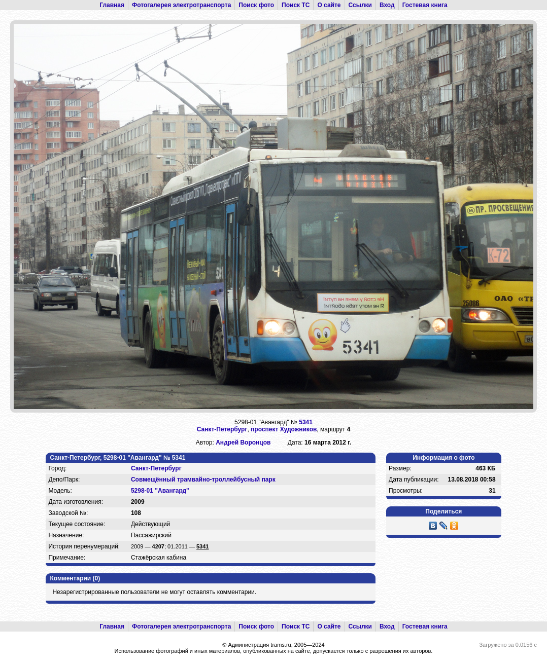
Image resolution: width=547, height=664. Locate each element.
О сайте (328, 5)
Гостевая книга (425, 5)
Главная (111, 5)
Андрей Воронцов (243, 442)
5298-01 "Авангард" (160, 490)
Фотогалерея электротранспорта (181, 5)
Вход (387, 5)
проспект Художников (284, 429)
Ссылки (360, 5)
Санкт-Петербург (222, 429)
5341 (306, 422)
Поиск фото (256, 5)
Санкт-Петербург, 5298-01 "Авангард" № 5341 (117, 457)
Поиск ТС (296, 5)
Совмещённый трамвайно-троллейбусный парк (203, 479)
